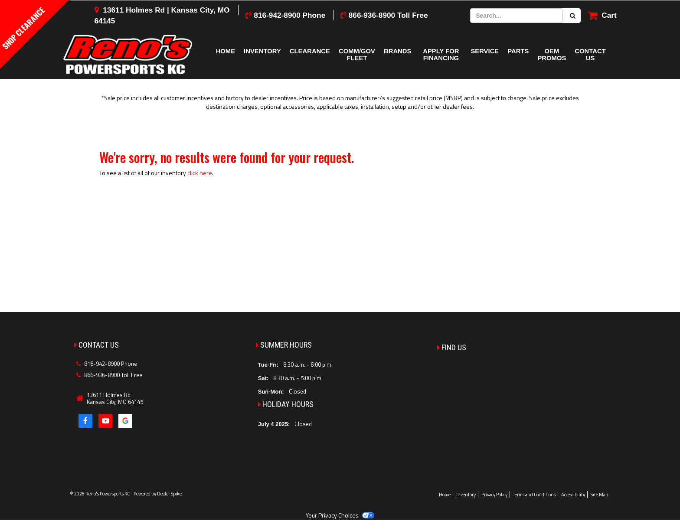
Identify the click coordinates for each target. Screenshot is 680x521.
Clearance (310, 51)
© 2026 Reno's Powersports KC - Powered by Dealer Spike (126, 493)
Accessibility (573, 494)
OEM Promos (551, 55)
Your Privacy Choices (340, 515)
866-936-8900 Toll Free (388, 15)
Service (485, 51)
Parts (518, 51)
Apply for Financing (441, 55)
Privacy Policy (494, 494)
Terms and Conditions (534, 494)
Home (225, 51)
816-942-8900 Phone (289, 15)
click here (199, 172)
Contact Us (590, 55)
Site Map (599, 494)
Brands (397, 51)
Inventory (262, 51)
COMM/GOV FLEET (357, 55)
